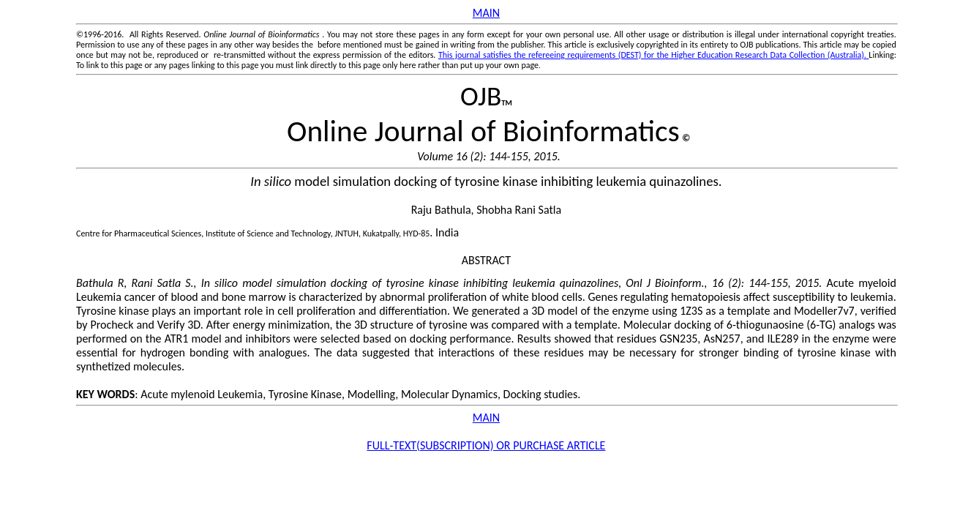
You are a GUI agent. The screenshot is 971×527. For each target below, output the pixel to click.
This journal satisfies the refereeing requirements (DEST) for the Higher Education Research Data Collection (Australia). (653, 55)
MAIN (486, 13)
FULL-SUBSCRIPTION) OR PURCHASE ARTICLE (486, 445)
